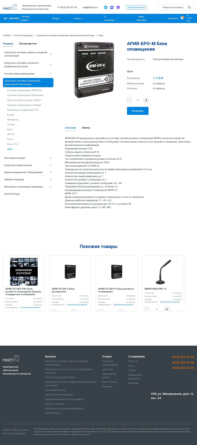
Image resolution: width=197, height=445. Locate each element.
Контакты (173, 18)
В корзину (137, 110)
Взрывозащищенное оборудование (23, 172)
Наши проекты (110, 382)
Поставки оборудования (110, 363)
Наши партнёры (142, 18)
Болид (10, 114)
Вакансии (133, 383)
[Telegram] (105, 7)
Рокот (10, 139)
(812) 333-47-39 (183, 368)
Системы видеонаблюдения (19, 73)
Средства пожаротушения (18, 165)
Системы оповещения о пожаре (24, 105)
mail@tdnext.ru (90, 7)
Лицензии (107, 386)
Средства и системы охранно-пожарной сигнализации (25, 54)
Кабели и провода (14, 179)
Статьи (132, 370)
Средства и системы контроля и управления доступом (21, 65)
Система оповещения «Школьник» (25, 95)
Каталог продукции (23, 35)
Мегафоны (12, 119)
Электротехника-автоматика (168, 59)
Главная (6, 35)
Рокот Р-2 (12, 144)
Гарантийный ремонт (109, 376)
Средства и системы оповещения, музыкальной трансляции (65, 35)
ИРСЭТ (11, 134)
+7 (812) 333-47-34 (67, 7)
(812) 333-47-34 (183, 357)
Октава (11, 124)
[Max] (111, 7)
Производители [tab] (28, 43)
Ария (100, 35)
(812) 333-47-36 (183, 362)
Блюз (10, 129)
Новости (132, 361)
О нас (131, 365)
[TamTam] (118, 7)
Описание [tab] (70, 127)
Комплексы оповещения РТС (22, 110)
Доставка (107, 369)
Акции (56, 18)
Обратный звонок (136, 7)
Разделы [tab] (8, 43)
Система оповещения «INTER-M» (24, 90)
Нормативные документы (135, 377)
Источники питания (14, 158)
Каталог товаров (25, 18)
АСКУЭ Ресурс (12, 194)
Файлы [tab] (86, 127)
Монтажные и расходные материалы (23, 186)
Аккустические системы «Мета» (24, 100)
